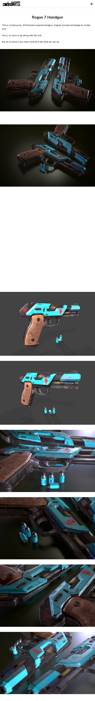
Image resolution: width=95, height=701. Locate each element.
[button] (47, 683)
